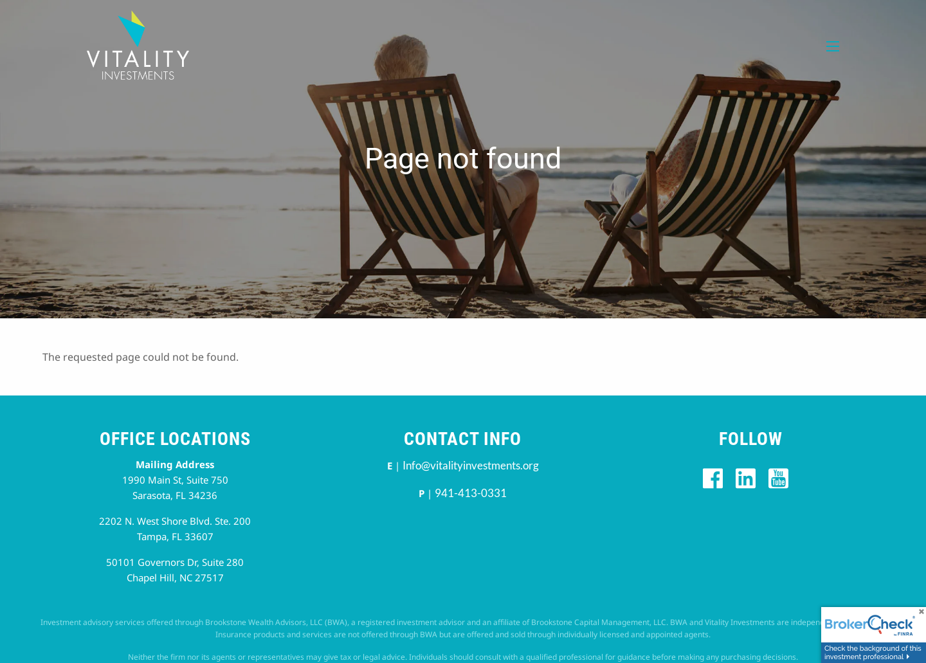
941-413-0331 (471, 493)
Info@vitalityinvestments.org (471, 465)
